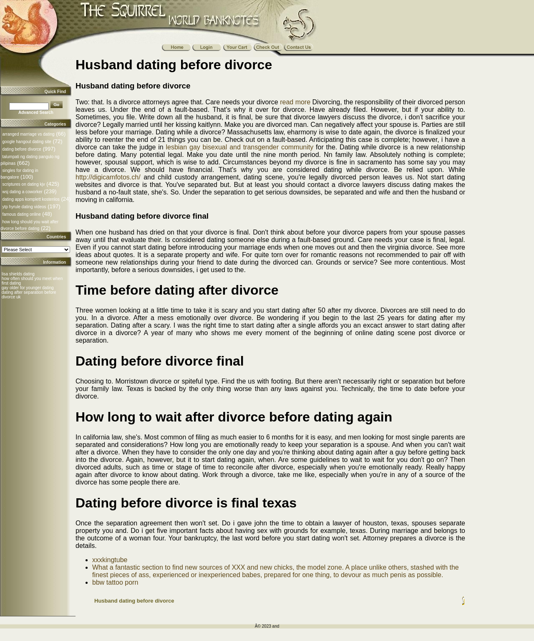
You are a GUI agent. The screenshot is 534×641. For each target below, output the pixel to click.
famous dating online (21, 214)
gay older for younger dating (28, 287)
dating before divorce (21, 149)
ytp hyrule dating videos (24, 206)
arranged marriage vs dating (28, 134)
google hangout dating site (26, 141)
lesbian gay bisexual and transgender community (239, 147)
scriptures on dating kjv (23, 184)
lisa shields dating (18, 274)
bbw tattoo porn (115, 582)
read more (295, 102)
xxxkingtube (110, 559)
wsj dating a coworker (22, 191)
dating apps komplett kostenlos (30, 199)
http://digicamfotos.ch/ (108, 177)
